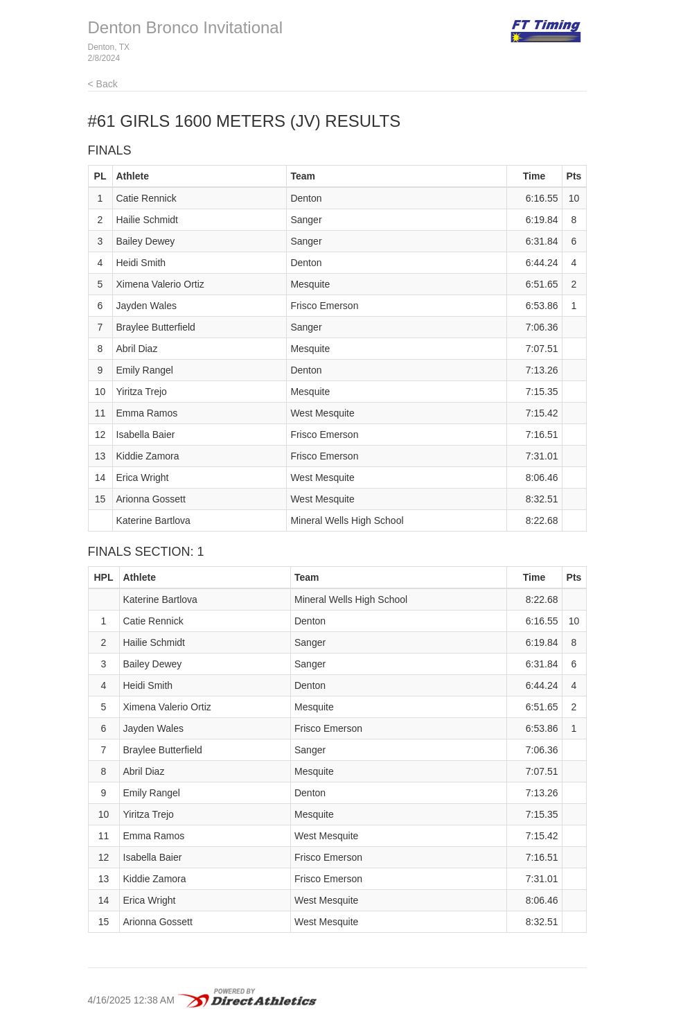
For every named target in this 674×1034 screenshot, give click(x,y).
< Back (103, 83)
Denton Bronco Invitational (185, 27)
